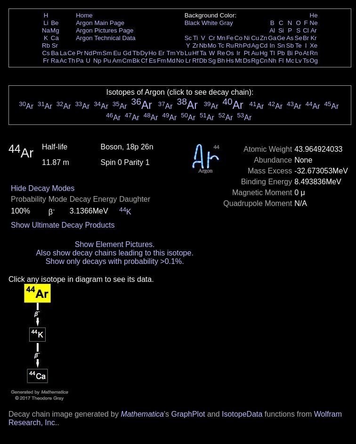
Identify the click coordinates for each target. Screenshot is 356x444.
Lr (188, 60)
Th (71, 60)
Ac (63, 60)
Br (306, 37)
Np (97, 60)
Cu (255, 37)
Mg (54, 30)
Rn (314, 53)
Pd (247, 45)
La (63, 53)
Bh (221, 60)
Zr (196, 45)
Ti (195, 37)
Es (152, 60)
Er (161, 53)
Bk (136, 60)
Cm (127, 60)
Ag (255, 45)
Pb (281, 53)
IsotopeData (242, 414)
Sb (290, 45)
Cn (263, 60)
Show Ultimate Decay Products (63, 225)
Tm (170, 53)
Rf (195, 60)
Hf (195, 53)
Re (221, 53)
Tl (272, 53)
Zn (263, 37)
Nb (203, 45)
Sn (281, 45)
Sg (212, 60)
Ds (247, 60)
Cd (263, 45)
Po (298, 53)
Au (255, 53)
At (306, 53)
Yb (180, 53)
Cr (212, 37)
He (314, 15)
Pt (247, 53)
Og (313, 60)
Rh (239, 45)
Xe (313, 45)
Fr (46, 60)
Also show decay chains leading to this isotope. (114, 253)
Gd (127, 53)
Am (117, 60)
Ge (281, 37)
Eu (117, 53)
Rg (255, 60)
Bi (290, 53)
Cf (144, 60)
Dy (144, 53)
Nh (272, 60)
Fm (161, 60)
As (290, 37)
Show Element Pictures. (115, 244)
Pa (79, 60)
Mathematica (142, 414)
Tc (221, 45)
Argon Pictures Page (104, 30)
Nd (88, 53)
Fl (280, 60)
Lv (298, 60)
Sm (107, 53)
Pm (97, 53)
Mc (290, 60)
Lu (188, 53)
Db (203, 60)
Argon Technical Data (105, 37)
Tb (136, 53)
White (210, 22)
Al (272, 30)
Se (298, 37)
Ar (313, 30)
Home (84, 15)
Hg (263, 53)
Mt (238, 60)
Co (239, 37)
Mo (212, 45)
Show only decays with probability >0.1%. (115, 261)
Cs (45, 53)
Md (171, 60)
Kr (313, 37)
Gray (226, 22)
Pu (107, 60)
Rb (46, 45)
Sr (55, 45)
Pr (80, 53)
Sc (188, 37)
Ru (230, 45)
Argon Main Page (100, 22)
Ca (55, 37)
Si (281, 30)
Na (46, 30)
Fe (230, 37)
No (180, 60)
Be (54, 22)
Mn (221, 37)
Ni (247, 37)
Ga (272, 37)
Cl (306, 30)
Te (298, 45)
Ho (152, 53)
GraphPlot (188, 414)
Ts (306, 60)
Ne (314, 22)
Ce (71, 53)
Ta (203, 53)
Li (45, 22)
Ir (238, 53)
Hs (230, 60)
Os (230, 53)
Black (192, 22)
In (272, 45)
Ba (54, 53)
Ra (55, 60)
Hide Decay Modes (42, 188)
